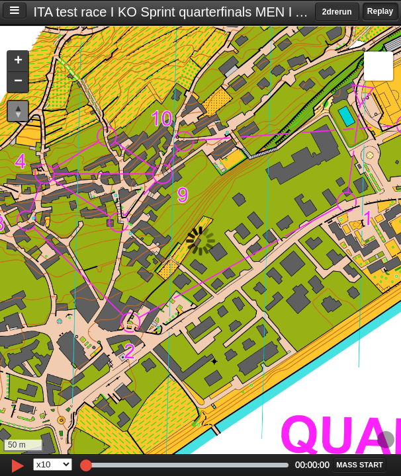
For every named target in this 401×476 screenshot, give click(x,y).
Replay (380, 11)
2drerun (337, 12)
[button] (18, 62)
